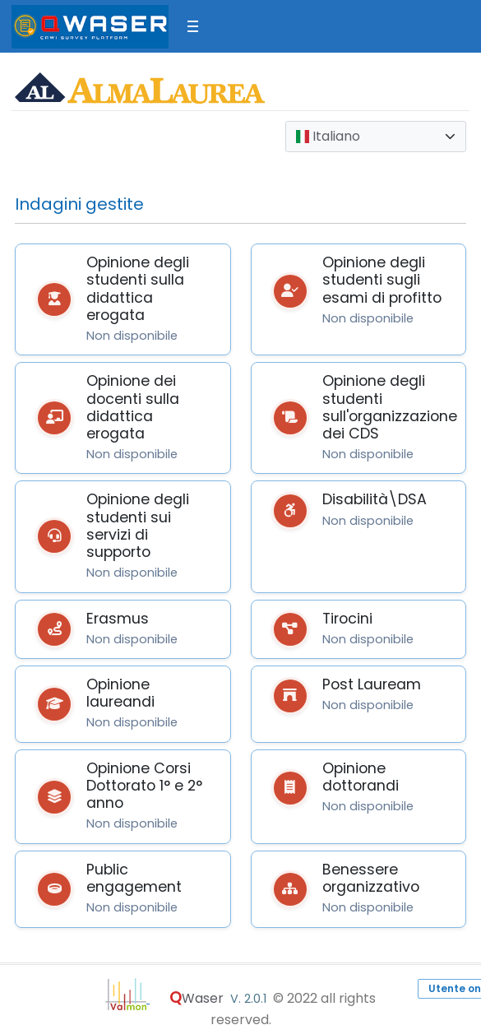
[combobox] (375, 136)
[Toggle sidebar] (193, 26)
